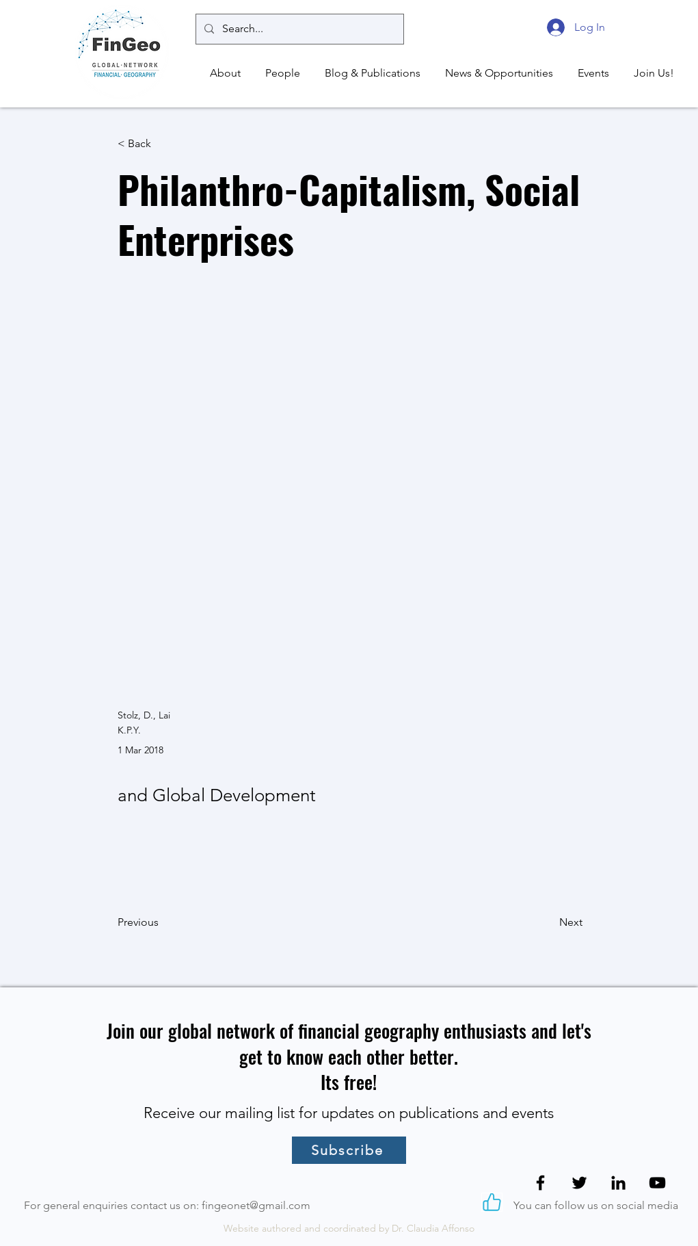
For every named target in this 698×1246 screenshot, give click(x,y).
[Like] (491, 1202)
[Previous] (163, 922)
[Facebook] (540, 1183)
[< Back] (163, 144)
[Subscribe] (349, 1150)
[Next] (548, 922)
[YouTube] (657, 1183)
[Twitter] (579, 1183)
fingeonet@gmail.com (256, 1205)
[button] (223, 73)
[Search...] (298, 29)
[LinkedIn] (618, 1183)
